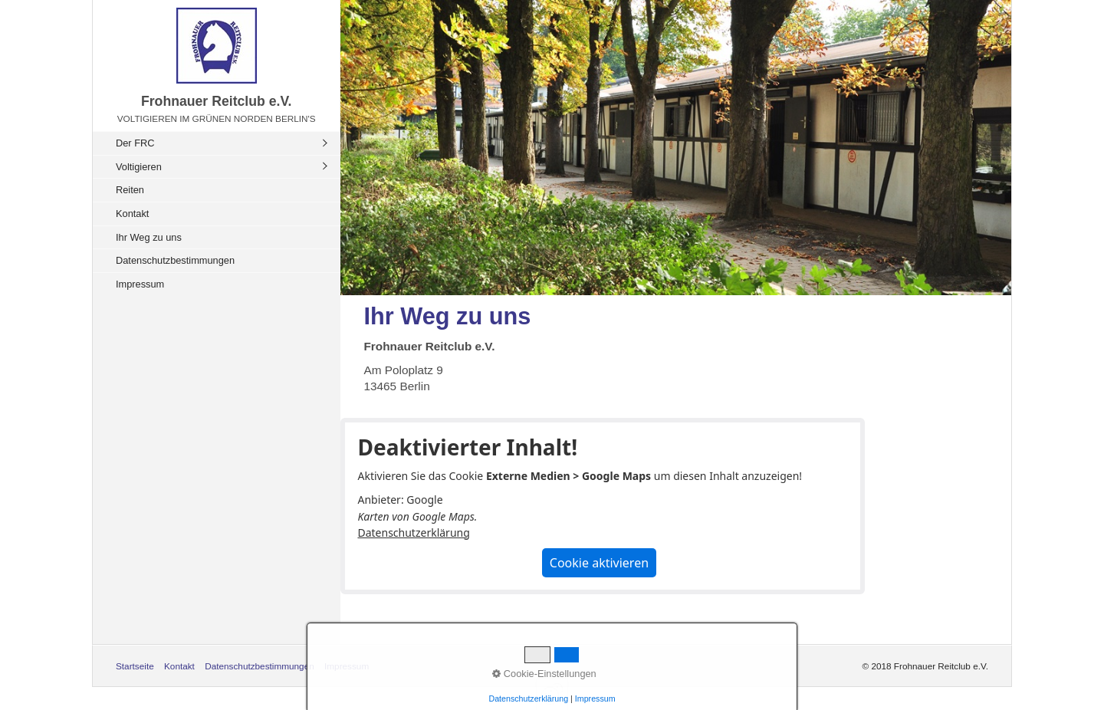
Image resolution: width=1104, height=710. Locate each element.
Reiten (130, 190)
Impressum (140, 284)
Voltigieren (139, 167)
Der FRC (135, 143)
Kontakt (132, 213)
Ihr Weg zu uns (149, 237)
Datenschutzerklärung (413, 532)
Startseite (135, 666)
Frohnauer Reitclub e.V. (216, 101)
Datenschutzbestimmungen (175, 260)
